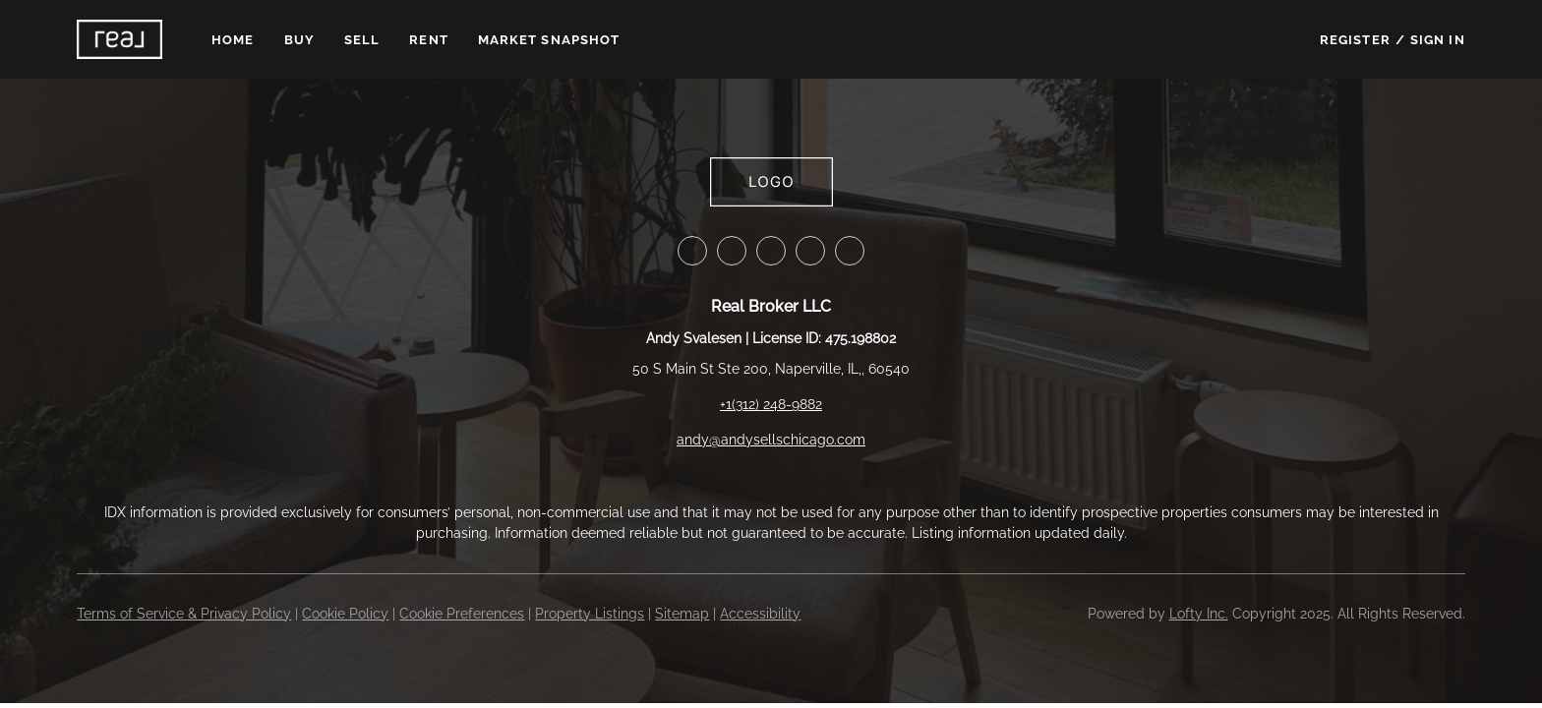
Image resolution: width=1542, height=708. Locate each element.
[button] (119, 39)
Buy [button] (299, 39)
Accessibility (760, 613)
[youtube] (849, 251)
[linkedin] (731, 251)
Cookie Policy (345, 613)
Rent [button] (428, 39)
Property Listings (589, 613)
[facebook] (692, 251)
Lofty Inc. (1198, 613)
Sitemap (682, 613)
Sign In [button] (1437, 39)
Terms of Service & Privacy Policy (184, 613)
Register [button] (1355, 39)
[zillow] (771, 251)
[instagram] (810, 251)
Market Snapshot (549, 39)
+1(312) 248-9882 (771, 404)
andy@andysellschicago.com (771, 439)
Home (232, 39)
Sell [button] (362, 39)
